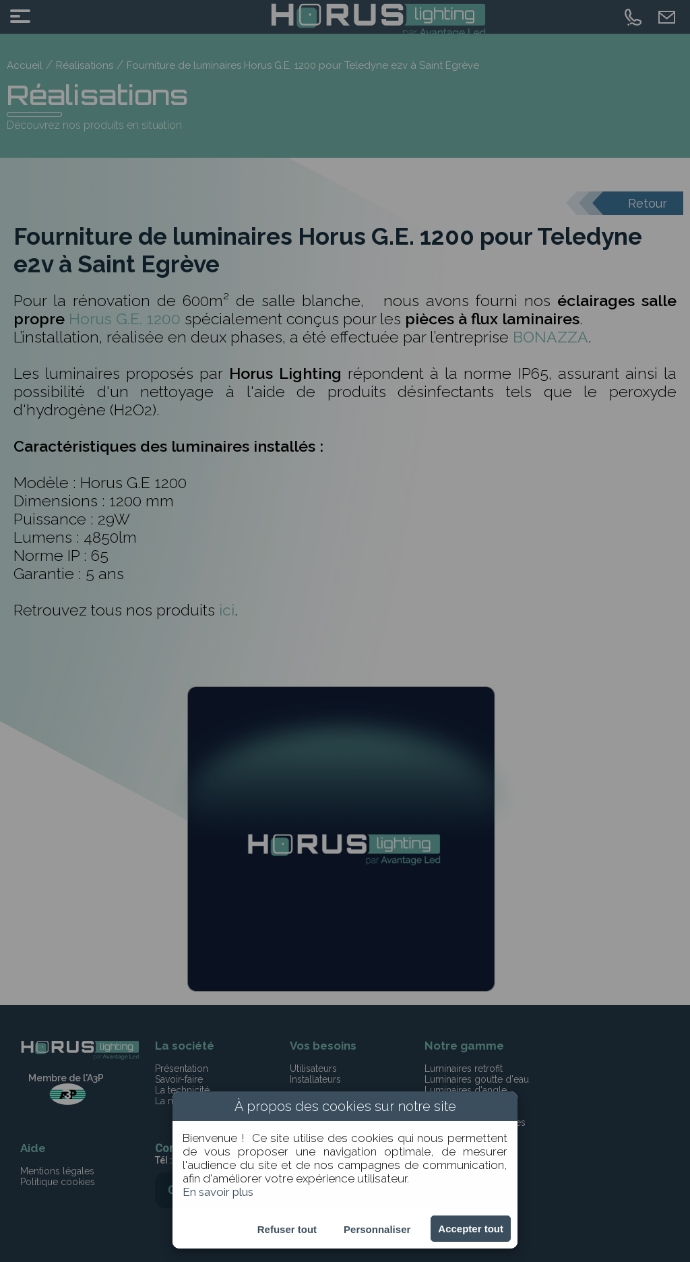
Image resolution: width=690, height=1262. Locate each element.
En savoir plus (218, 1192)
